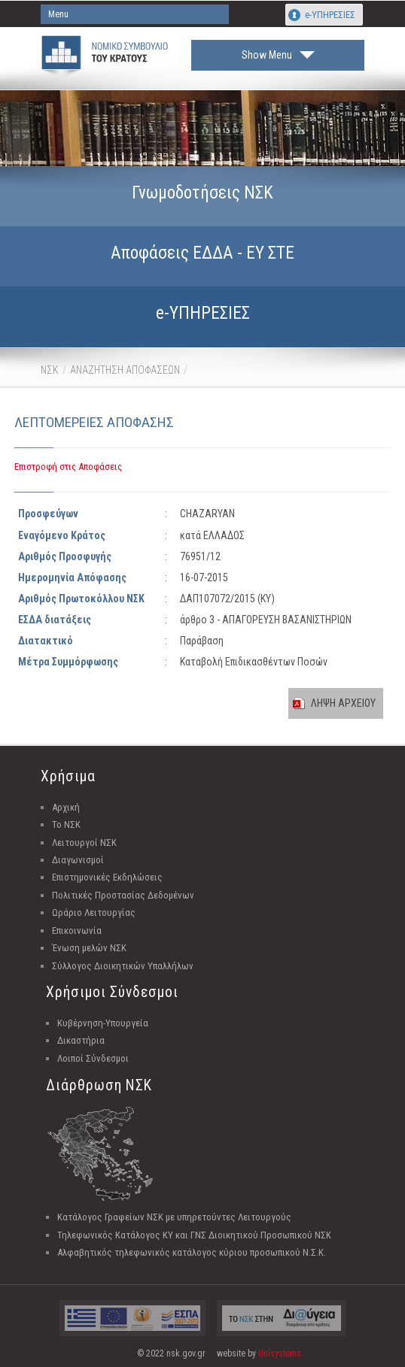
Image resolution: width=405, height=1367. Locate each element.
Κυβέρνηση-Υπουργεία (102, 1023)
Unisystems (279, 1353)
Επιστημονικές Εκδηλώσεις (107, 877)
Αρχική (66, 807)
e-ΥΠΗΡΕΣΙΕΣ (330, 14)
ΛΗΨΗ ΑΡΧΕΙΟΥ (343, 703)
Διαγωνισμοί (78, 859)
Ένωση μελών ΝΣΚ (89, 947)
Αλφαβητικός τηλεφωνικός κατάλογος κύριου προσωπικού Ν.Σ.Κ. (191, 1252)
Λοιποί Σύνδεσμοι (93, 1058)
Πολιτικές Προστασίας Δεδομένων (123, 895)
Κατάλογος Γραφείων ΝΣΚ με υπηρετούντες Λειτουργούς (174, 1217)
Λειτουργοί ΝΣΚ (84, 842)
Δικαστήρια (81, 1040)
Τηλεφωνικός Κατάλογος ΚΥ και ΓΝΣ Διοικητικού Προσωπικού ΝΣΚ (194, 1235)
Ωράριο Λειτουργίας (94, 912)
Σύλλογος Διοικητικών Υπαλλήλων (122, 965)
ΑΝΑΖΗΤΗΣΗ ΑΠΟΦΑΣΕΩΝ (125, 370)
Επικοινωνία (77, 930)
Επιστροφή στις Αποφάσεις (68, 466)
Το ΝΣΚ (66, 824)
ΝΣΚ (50, 370)
